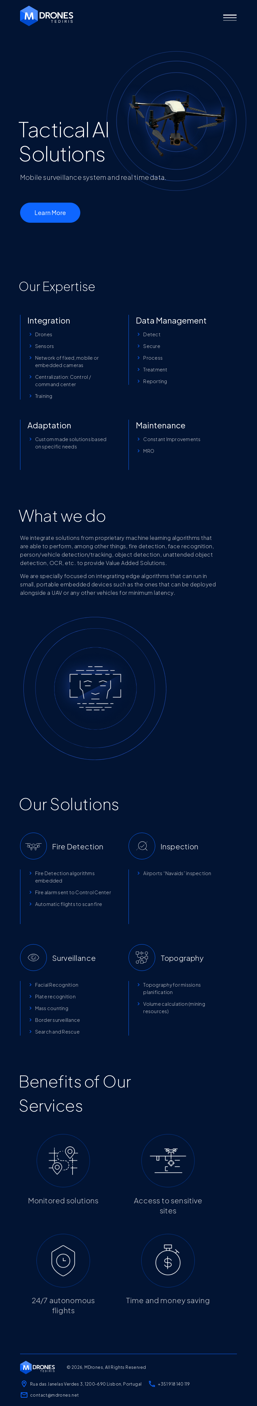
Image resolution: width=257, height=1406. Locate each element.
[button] (230, 18)
